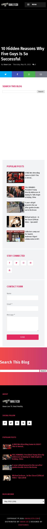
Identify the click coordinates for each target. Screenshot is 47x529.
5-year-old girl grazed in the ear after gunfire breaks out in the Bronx (27, 466)
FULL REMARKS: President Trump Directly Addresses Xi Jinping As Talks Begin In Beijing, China (28, 457)
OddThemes (23, 525)
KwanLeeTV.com (31, 518)
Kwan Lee (7, 64)
